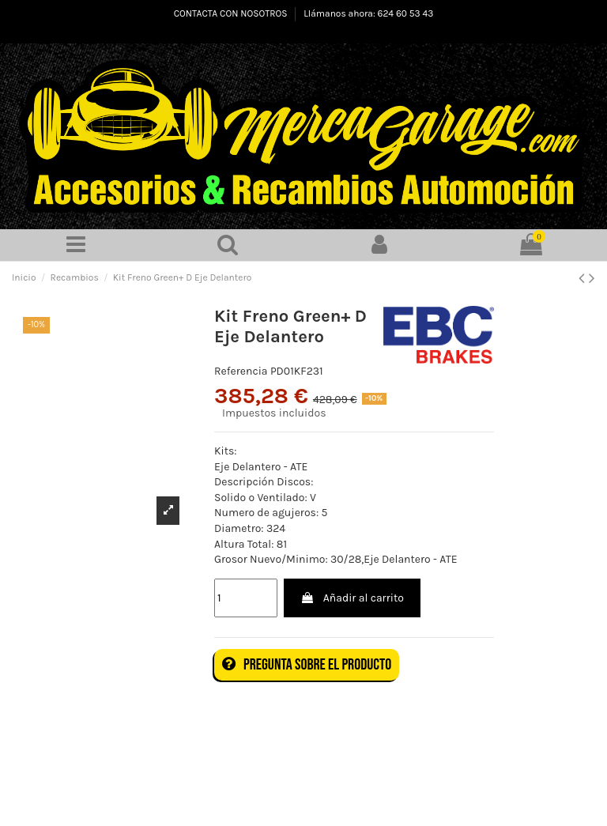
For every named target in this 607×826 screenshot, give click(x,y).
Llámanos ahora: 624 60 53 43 (368, 13)
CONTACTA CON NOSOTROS (232, 13)
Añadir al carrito (351, 598)
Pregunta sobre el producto (306, 664)
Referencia (241, 371)
